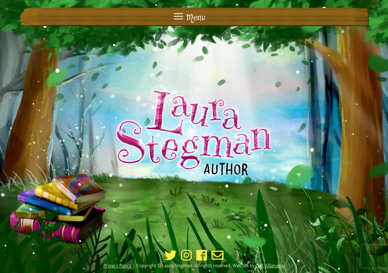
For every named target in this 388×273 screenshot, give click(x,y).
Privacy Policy (117, 265)
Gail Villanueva (270, 265)
